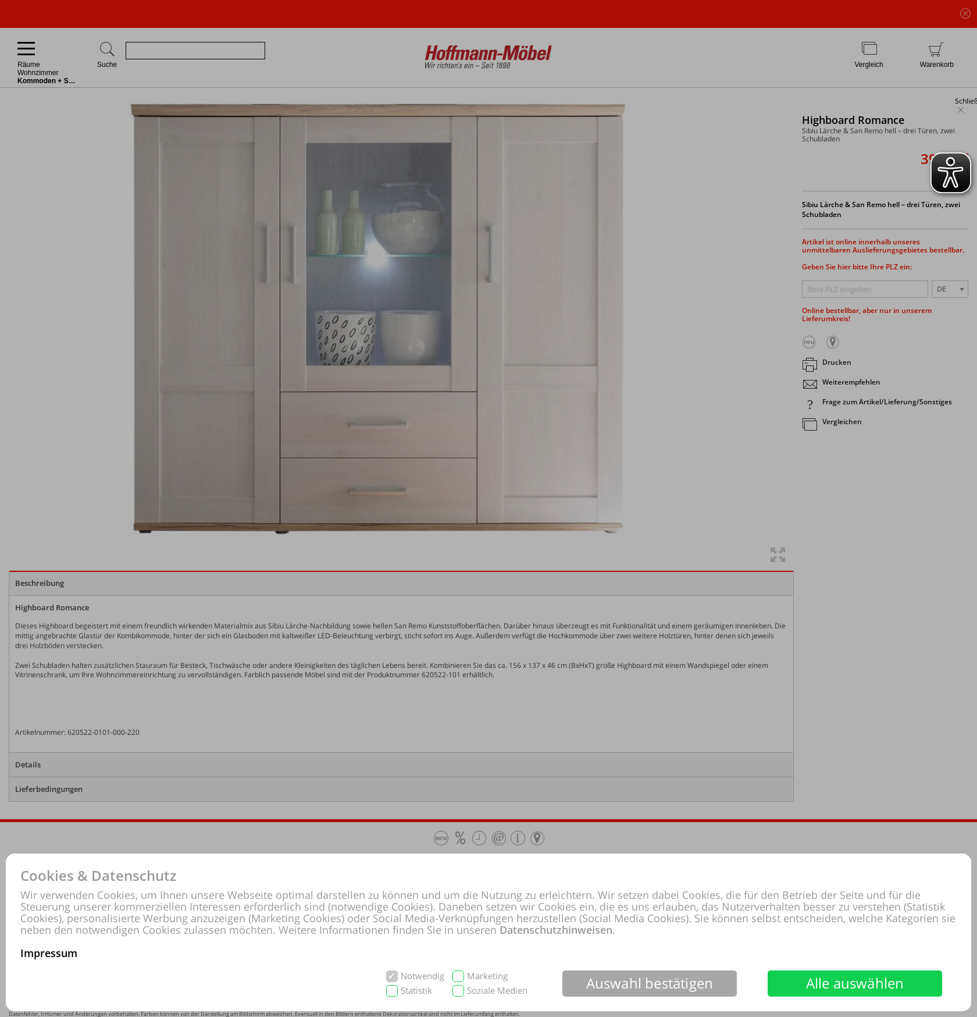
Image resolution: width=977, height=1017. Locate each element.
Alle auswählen (855, 983)
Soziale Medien (497, 990)
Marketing (487, 976)
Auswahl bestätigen (650, 983)
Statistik (416, 990)
